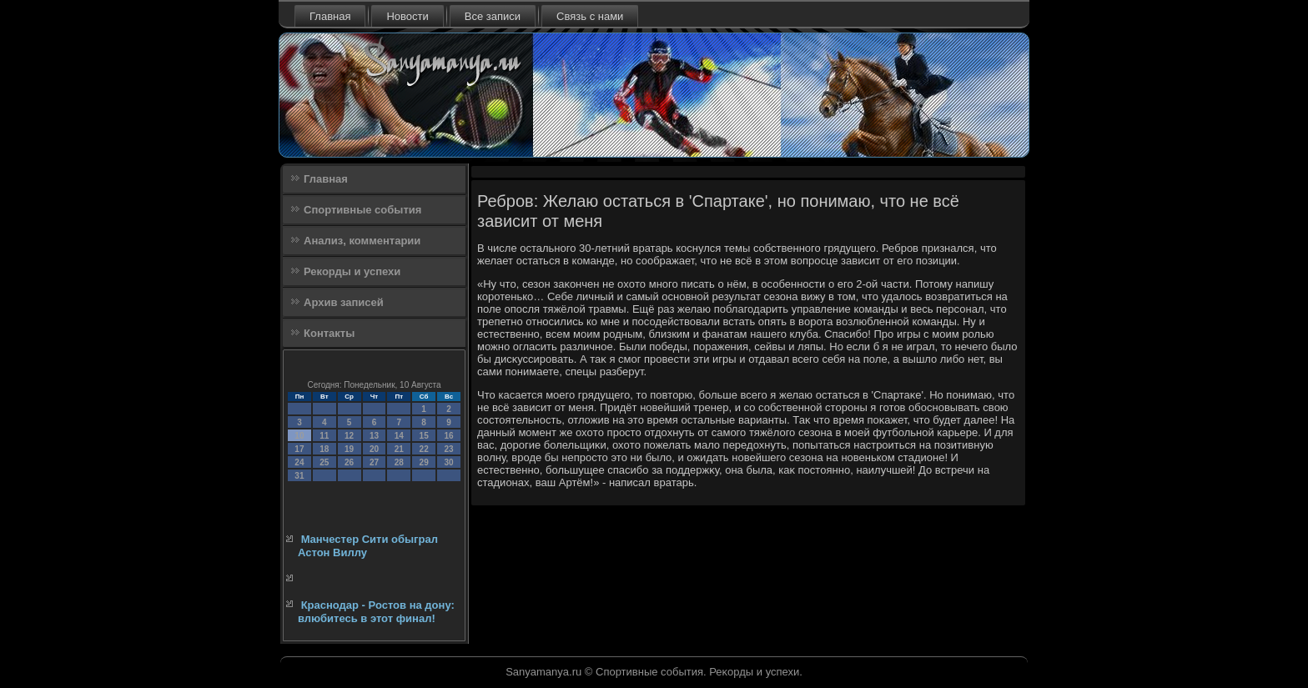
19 (349, 449)
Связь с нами (589, 16)
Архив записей (344, 302)
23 (448, 449)
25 (324, 462)
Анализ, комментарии (362, 240)
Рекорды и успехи (352, 271)
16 (448, 435)
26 (349, 462)
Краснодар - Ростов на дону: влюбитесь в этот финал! (376, 612)
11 (324, 435)
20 (374, 449)
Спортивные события (362, 209)
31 (299, 475)
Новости (407, 16)
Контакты (329, 333)
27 (374, 462)
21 (399, 449)
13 (374, 435)
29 (424, 462)
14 (399, 435)
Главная (329, 16)
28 (399, 462)
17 (299, 449)
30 (448, 462)
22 (424, 449)
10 (299, 435)
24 (299, 462)
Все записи (493, 16)
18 (324, 449)
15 (424, 435)
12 (349, 435)
